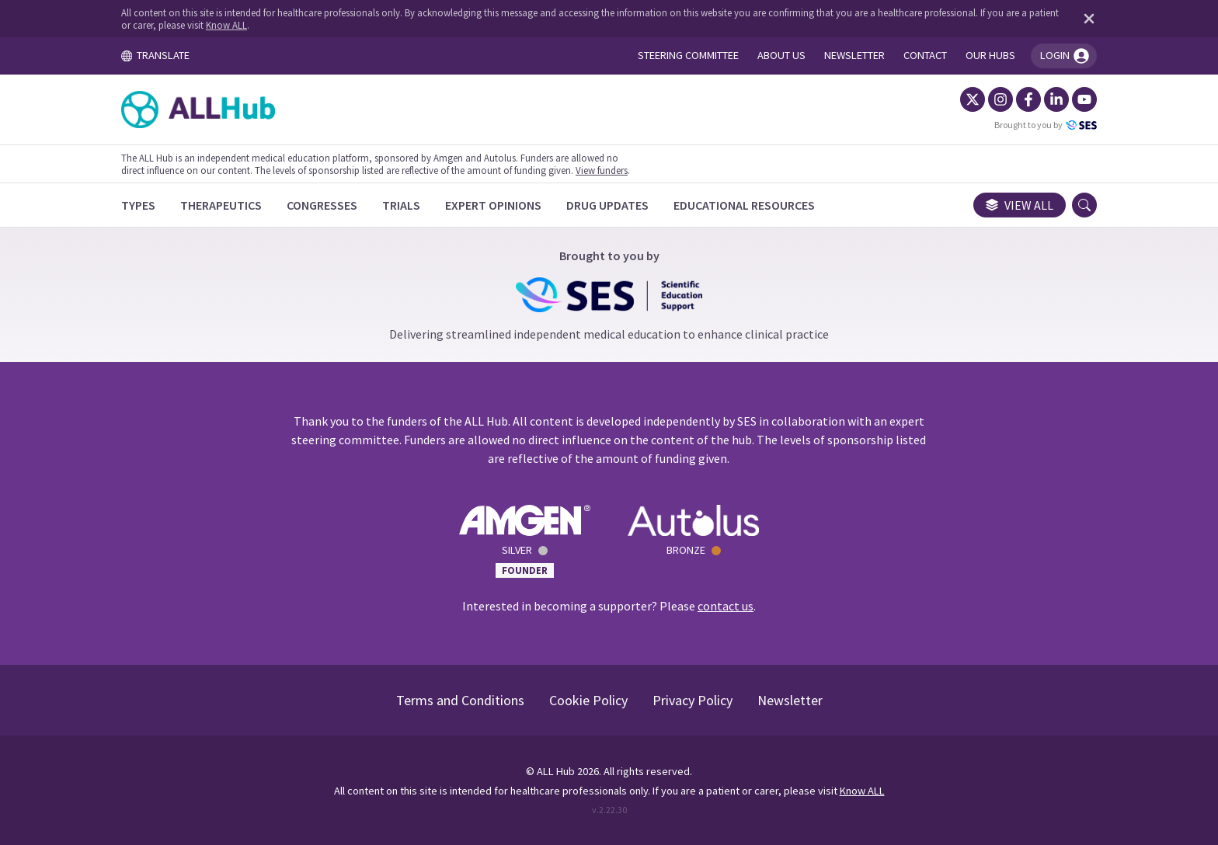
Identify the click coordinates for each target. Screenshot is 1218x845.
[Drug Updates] (607, 205)
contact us (725, 606)
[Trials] (401, 205)
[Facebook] (1028, 99)
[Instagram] (1000, 99)
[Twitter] (972, 99)
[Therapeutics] (221, 205)
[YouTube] (1084, 99)
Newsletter (790, 700)
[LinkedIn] (1056, 99)
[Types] (138, 205)
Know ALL (226, 25)
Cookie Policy (588, 700)
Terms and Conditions (460, 700)
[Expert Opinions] (493, 205)
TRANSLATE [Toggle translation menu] (155, 55)
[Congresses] (322, 205)
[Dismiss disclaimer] (1086, 19)
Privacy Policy (692, 700)
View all (1019, 205)
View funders (602, 170)
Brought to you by (1045, 125)
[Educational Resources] (744, 205)
